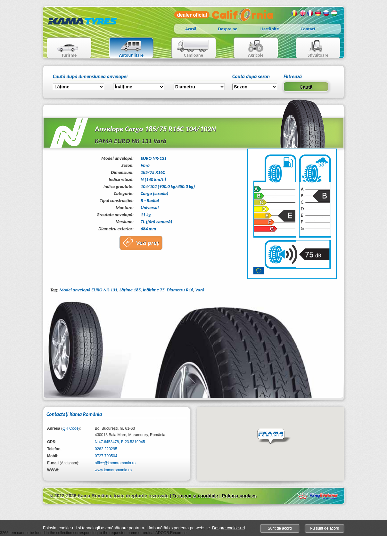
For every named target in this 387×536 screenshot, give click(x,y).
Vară (199, 290)
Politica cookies (239, 495)
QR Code (70, 428)
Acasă (190, 29)
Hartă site (269, 29)
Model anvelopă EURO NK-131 (88, 290)
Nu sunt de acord (324, 528)
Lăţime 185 (130, 290)
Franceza (310, 13)
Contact (308, 29)
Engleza (302, 13)
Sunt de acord (280, 528)
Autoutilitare (126, 48)
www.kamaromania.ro (113, 470)
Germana (318, 13)
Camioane (191, 48)
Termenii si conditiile (195, 495)
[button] (273, 437)
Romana (294, 13)
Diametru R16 (180, 290)
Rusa (326, 13)
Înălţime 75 (154, 290)
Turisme (63, 48)
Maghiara (334, 13)
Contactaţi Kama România (74, 414)
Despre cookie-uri (228, 527)
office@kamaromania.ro (115, 463)
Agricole (249, 48)
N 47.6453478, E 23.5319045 (120, 442)
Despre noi (228, 29)
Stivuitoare (312, 48)
